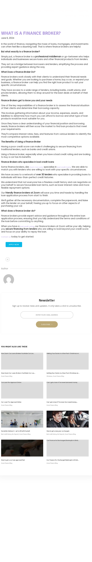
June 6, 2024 (7, 38)
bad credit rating (27, 226)
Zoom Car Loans (36, 167)
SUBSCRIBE (46, 324)
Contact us (6, 237)
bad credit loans (64, 167)
